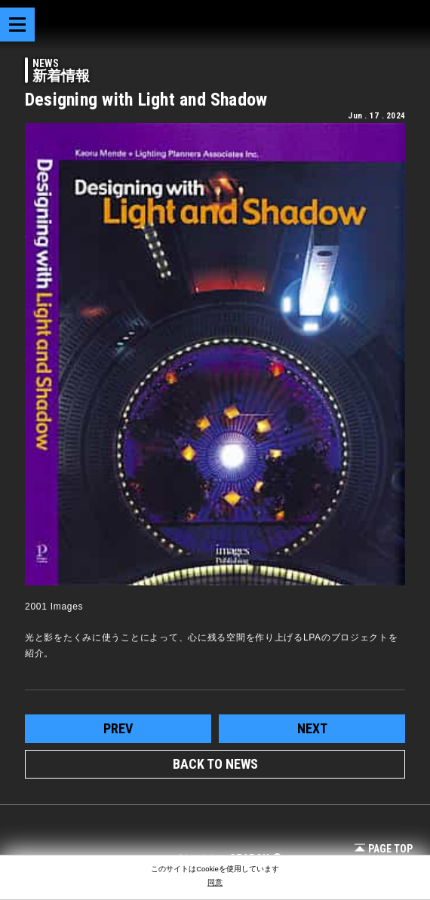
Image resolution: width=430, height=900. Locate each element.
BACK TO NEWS (215, 764)
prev (118, 728)
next (312, 728)
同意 (215, 882)
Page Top (384, 849)
